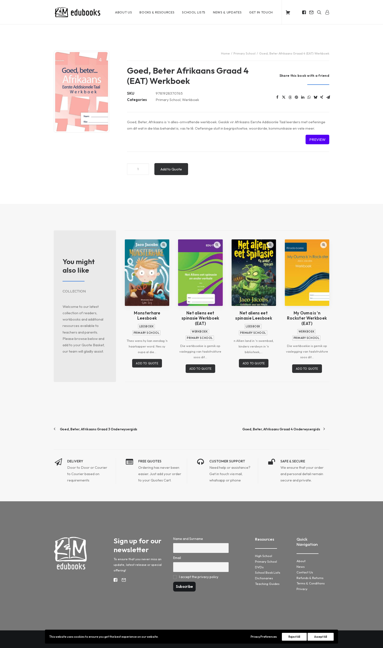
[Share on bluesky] (315, 97)
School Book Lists (267, 572)
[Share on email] (328, 97)
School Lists (193, 12)
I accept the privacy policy (198, 576)
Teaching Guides (267, 583)
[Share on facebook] (277, 97)
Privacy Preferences (264, 636)
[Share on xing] (322, 97)
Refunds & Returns (310, 578)
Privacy (302, 589)
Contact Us (305, 572)
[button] (304, 12)
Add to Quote (171, 169)
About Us (123, 12)
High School (263, 556)
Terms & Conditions (311, 583)
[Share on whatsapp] (309, 97)
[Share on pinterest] (296, 97)
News (301, 566)
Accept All (320, 636)
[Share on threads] (290, 97)
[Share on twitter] (284, 97)
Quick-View (163, 244)
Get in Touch (261, 12)
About (301, 561)
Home (225, 53)
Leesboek (146, 326)
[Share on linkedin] (303, 97)
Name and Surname (188, 538)
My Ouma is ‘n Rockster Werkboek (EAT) (307, 318)
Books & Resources (156, 12)
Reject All (294, 636)
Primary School (244, 53)
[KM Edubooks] (78, 12)
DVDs (259, 567)
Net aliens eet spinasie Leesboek (253, 315)
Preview (317, 139)
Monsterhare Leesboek (147, 315)
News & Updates (227, 12)
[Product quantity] (138, 169)
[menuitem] (123, 12)
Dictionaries (264, 578)
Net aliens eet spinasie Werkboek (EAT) (200, 318)
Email (177, 557)
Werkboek (190, 99)
